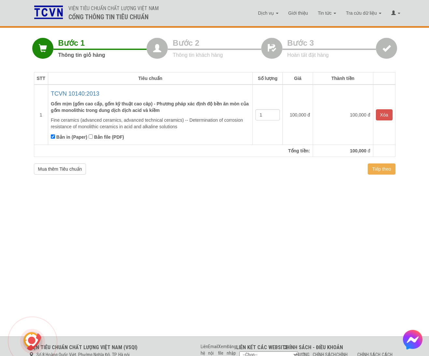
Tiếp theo (381, 169)
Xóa (384, 114)
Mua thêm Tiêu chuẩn (60, 169)
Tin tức (327, 13)
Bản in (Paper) (69, 137)
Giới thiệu (298, 13)
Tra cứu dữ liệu (363, 13)
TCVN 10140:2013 (75, 93)
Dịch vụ (268, 13)
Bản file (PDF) (106, 137)
